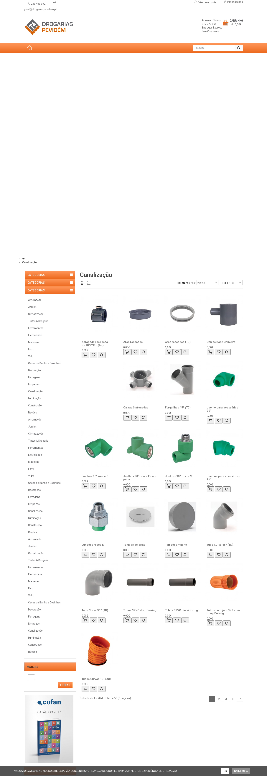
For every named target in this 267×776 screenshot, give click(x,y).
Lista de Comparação (95, 729)
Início (30, 48)
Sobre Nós (36, 251)
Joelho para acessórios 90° (222, 409)
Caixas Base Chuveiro (221, 342)
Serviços (82, 251)
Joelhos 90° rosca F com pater (139, 478)
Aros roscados (133, 342)
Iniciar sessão (235, 1)
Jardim (38, 81)
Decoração (41, 173)
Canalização (43, 203)
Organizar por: (186, 283)
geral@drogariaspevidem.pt (40, 9)
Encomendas (145, 733)
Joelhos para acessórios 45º (223, 478)
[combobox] (31, 438)
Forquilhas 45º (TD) (178, 407)
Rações (38, 234)
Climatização (43, 91)
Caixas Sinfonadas (135, 407)
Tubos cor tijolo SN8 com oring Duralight (223, 612)
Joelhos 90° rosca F (95, 476)
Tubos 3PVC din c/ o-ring (139, 610)
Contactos (133, 251)
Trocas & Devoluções (36, 548)
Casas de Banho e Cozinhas (53, 163)
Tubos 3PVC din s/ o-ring (181, 610)
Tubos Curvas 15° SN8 (96, 679)
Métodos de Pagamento (97, 733)
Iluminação (41, 214)
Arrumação (42, 71)
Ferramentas (43, 112)
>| (240, 699)
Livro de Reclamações (95, 737)
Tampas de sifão (134, 544)
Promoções (107, 251)
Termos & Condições (36, 537)
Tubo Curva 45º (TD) (220, 544)
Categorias (37, 57)
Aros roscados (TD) (178, 342)
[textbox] (30, 438)
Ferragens (41, 183)
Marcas (60, 251)
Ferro (37, 142)
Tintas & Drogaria (46, 102)
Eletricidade (42, 122)
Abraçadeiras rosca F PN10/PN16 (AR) (96, 343)
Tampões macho (176, 544)
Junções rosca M (93, 544)
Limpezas (40, 193)
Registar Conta (146, 729)
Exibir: (226, 283)
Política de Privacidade (37, 545)
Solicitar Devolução (148, 737)
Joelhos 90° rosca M (178, 476)
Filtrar (65, 445)
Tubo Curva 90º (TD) (95, 610)
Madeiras (40, 132)
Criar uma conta (206, 2)
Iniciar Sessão (145, 726)
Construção (42, 224)
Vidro (37, 152)
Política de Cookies (35, 552)
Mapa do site (144, 740)
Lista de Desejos (92, 726)
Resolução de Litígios (36, 541)
